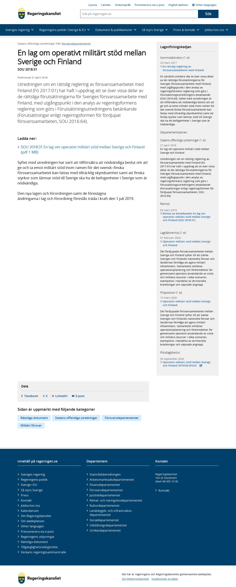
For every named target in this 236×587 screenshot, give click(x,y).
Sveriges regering (33, 474)
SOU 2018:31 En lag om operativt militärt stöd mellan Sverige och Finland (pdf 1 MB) (83, 149)
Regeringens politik (34, 480)
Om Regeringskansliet (36, 516)
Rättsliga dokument (34, 418)
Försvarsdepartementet (76, 43)
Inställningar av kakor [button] (165, 579)
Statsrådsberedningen (105, 474)
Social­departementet (104, 520)
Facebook (31, 396)
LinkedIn (61, 396)
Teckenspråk (123, 5)
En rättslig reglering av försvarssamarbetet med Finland (183, 68)
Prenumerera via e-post (149, 5)
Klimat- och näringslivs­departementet (116, 500)
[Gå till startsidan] (39, 13)
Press (25, 495)
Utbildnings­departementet (108, 525)
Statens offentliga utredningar (76, 418)
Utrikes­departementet (105, 530)
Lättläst (106, 5)
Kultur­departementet (104, 506)
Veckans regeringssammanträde (43, 552)
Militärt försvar (31, 425)
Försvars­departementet (106, 490)
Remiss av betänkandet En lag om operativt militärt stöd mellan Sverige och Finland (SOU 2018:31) (186, 217)
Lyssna (92, 5)
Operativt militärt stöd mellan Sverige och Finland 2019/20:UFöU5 (187, 364)
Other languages (204, 5)
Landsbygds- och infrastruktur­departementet (111, 513)
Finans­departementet (105, 485)
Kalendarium (30, 511)
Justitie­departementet (105, 495)
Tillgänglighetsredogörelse (39, 547)
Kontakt (26, 500)
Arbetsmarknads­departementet (112, 480)
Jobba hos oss (30, 506)
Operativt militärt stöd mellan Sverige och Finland (187, 243)
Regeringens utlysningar (38, 537)
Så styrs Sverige (32, 490)
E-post (80, 396)
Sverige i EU (29, 485)
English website (178, 5)
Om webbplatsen (32, 521)
